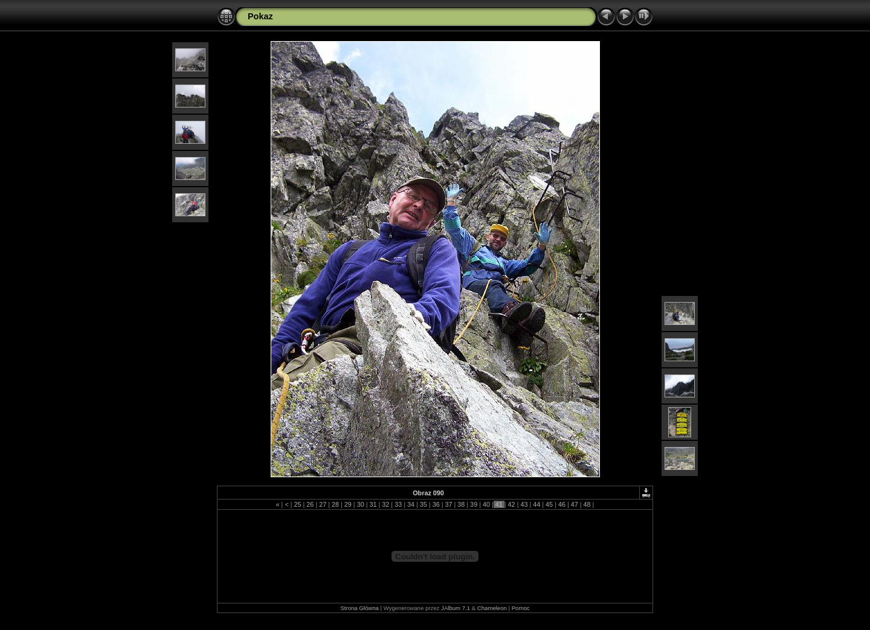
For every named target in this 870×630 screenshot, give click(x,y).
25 (297, 504)
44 (536, 504)
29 (348, 504)
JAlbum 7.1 (455, 608)
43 (523, 504)
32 (385, 504)
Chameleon (492, 608)
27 (322, 504)
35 (423, 504)
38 (461, 504)
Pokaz (260, 16)
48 (587, 504)
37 (448, 504)
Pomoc (521, 608)
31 (373, 504)
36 (436, 504)
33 (398, 504)
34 (410, 504)
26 (309, 504)
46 (561, 504)
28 (335, 504)
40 (486, 504)
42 (511, 504)
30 (360, 504)
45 (549, 504)
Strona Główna (359, 608)
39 (473, 504)
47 (574, 504)
